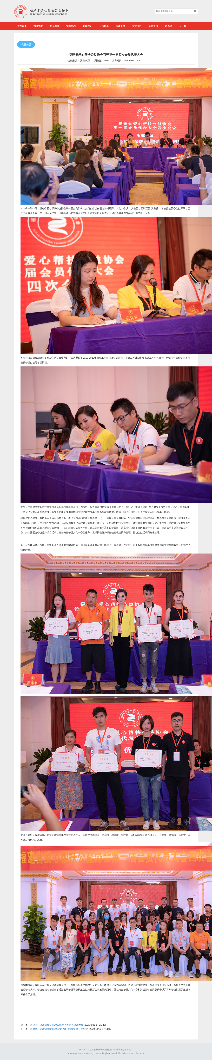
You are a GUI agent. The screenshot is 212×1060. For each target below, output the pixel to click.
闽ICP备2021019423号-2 (128, 1053)
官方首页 (22, 26)
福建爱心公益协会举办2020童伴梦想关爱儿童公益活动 (59, 1029)
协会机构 (71, 26)
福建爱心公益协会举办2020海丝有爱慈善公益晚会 (56, 1024)
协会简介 (38, 26)
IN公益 (182, 26)
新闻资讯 (87, 26)
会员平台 (153, 26)
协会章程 (54, 26)
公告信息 (104, 26)
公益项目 (137, 26)
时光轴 (168, 26)
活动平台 (120, 26)
